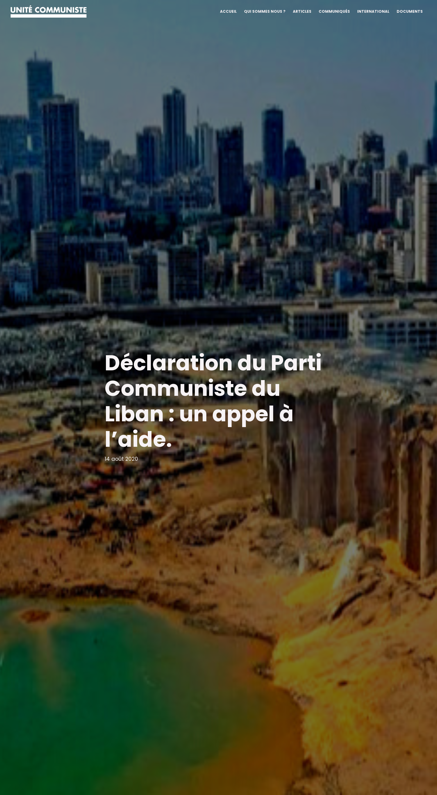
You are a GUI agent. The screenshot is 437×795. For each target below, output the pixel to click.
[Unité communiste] (48, 11)
